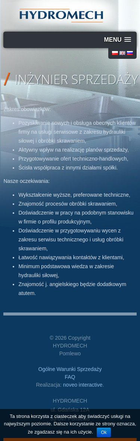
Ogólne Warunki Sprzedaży (70, 369)
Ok (103, 432)
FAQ (70, 377)
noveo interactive (83, 385)
